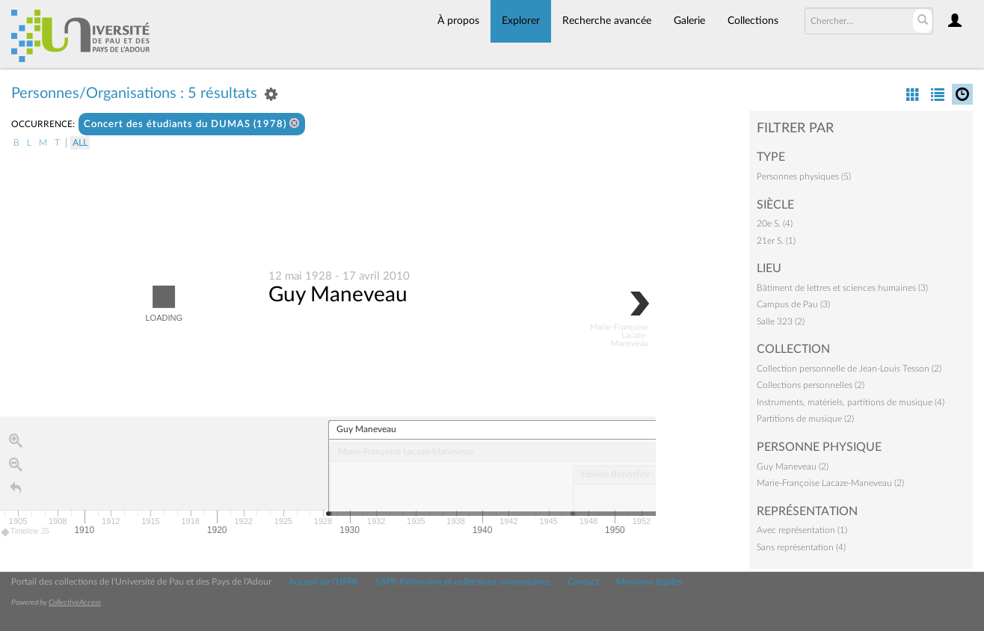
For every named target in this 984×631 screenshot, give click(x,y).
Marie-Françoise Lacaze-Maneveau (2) (830, 482)
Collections (753, 21)
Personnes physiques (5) (804, 176)
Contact (583, 581)
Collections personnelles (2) (810, 385)
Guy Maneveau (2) (792, 466)
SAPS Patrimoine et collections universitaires (462, 581)
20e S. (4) (775, 223)
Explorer (521, 21)
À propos (458, 21)
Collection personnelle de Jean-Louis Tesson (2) (849, 368)
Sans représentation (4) (801, 547)
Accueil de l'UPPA (323, 581)
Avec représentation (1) (802, 530)
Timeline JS (25, 533)
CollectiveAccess (75, 602)
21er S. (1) (776, 240)
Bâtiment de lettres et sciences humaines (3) (842, 287)
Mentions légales (649, 581)
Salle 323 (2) (781, 321)
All (80, 142)
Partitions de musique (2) (805, 418)
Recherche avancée (606, 21)
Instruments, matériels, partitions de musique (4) (850, 402)
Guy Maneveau (338, 294)
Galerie (689, 21)
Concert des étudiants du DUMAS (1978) (192, 123)
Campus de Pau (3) (793, 304)
